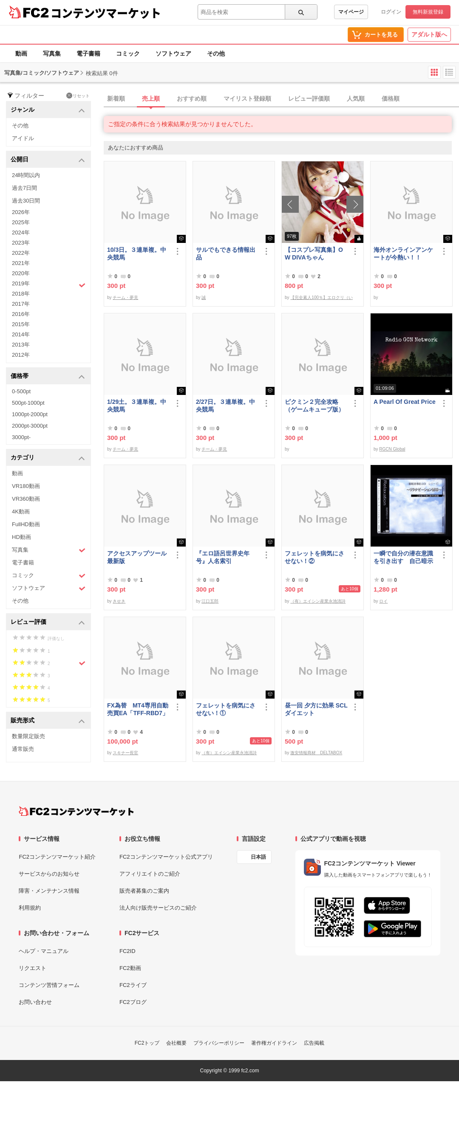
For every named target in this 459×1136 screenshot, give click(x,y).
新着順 (116, 98)
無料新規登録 (428, 12)
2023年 (21, 243)
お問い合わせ (35, 1002)
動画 (21, 53)
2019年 (48, 284)
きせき (119, 601)
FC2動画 (130, 968)
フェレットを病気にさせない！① (225, 709)
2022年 (21, 253)
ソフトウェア (173, 53)
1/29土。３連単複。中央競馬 (136, 405)
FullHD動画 (26, 524)
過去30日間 (26, 200)
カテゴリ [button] (48, 458)
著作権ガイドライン (274, 1043)
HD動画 (21, 537)
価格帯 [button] (48, 376)
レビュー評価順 (309, 98)
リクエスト (32, 968)
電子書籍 (88, 53)
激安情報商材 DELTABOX (316, 752)
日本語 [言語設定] (258, 857)
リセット (78, 96)
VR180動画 (26, 486)
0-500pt (21, 391)
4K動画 (21, 511)
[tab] (281, 98)
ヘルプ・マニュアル (43, 951)
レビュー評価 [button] (48, 622)
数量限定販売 (28, 736)
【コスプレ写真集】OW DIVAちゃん (314, 253)
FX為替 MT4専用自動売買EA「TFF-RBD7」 (137, 709)
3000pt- (21, 437)
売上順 (151, 98)
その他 (216, 53)
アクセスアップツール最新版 (137, 557)
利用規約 (30, 908)
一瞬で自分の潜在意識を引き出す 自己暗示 (403, 557)
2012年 (21, 355)
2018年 (21, 293)
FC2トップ (147, 1043)
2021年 (21, 263)
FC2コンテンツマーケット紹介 (57, 857)
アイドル (23, 138)
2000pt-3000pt (30, 426)
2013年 (21, 344)
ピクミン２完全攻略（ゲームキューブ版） (314, 405)
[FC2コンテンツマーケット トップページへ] (76, 811)
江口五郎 (209, 601)
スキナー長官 (125, 752)
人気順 (356, 98)
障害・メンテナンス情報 (49, 891)
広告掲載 (314, 1043)
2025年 (21, 222)
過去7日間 (24, 188)
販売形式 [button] (48, 721)
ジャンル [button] (48, 110)
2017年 (21, 304)
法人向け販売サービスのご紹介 (158, 908)
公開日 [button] (48, 160)
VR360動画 (26, 499)
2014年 (21, 334)
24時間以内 (26, 175)
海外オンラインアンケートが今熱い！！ (403, 253)
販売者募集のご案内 (144, 891)
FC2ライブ (133, 985)
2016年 (21, 314)
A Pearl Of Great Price (405, 401)
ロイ (383, 601)
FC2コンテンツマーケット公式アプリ (166, 857)
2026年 (21, 212)
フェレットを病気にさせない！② (314, 557)
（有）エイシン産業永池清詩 (318, 601)
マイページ (351, 12)
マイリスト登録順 (247, 98)
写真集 (52, 53)
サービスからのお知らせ (49, 874)
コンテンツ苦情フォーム (49, 985)
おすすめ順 (192, 98)
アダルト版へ (429, 34)
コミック (128, 53)
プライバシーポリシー (218, 1043)
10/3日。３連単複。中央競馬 (136, 253)
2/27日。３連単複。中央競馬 (225, 405)
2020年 (21, 273)
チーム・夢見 (125, 297)
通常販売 (23, 749)
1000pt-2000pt (30, 414)
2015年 (21, 324)
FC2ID (127, 951)
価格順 (391, 98)
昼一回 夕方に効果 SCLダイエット (316, 709)
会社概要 (176, 1043)
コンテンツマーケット (106, 13)
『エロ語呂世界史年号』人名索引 (222, 557)
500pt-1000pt (28, 403)
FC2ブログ (133, 1002)
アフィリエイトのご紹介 (149, 874)
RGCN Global (392, 449)
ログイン (391, 12)
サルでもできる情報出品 (225, 253)
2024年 (21, 232)
